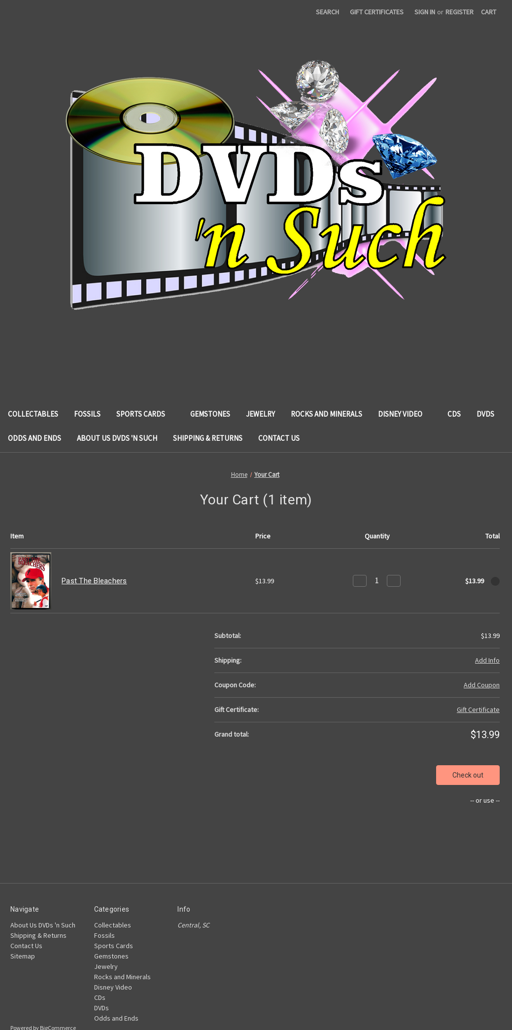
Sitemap (22, 956)
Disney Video (405, 414)
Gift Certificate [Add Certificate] (478, 709)
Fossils (87, 414)
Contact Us (279, 438)
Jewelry (260, 414)
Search (327, 11)
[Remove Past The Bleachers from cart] (495, 581)
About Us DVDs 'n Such (117, 438)
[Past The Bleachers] (376, 580)
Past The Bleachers (94, 580)
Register (459, 11)
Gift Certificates (377, 11)
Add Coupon (482, 684)
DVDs (490, 414)
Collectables (33, 414)
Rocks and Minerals (326, 414)
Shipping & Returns (207, 438)
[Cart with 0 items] (489, 12)
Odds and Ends (34, 438)
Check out (467, 775)
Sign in (424, 11)
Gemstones (210, 414)
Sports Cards (145, 414)
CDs (454, 414)
